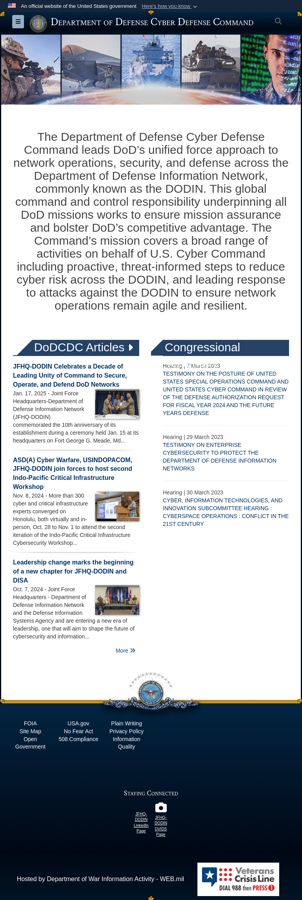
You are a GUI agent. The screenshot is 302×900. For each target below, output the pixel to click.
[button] (170, 6)
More (125, 650)
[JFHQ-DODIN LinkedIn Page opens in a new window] (141, 805)
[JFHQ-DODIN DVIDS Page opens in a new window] (161, 809)
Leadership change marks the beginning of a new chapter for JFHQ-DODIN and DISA (73, 571)
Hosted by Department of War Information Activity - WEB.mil (100, 879)
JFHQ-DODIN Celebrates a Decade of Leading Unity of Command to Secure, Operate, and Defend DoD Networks (70, 375)
